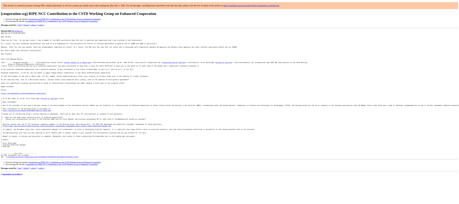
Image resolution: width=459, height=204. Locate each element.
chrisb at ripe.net (224, 68)
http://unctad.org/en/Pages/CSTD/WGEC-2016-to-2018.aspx (27, 126)
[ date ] (19, 25)
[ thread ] (26, 25)
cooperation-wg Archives (11, 199)
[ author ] (41, 25)
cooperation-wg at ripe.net (173, 68)
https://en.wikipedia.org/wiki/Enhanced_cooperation (23, 105)
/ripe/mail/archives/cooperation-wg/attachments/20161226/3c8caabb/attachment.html (42, 181)
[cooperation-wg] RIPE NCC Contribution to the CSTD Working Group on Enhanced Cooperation (64, 19)
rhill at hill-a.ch (17, 31)
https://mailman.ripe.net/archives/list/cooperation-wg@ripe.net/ (252, 5)
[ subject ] (33, 25)
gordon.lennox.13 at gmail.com (77, 68)
